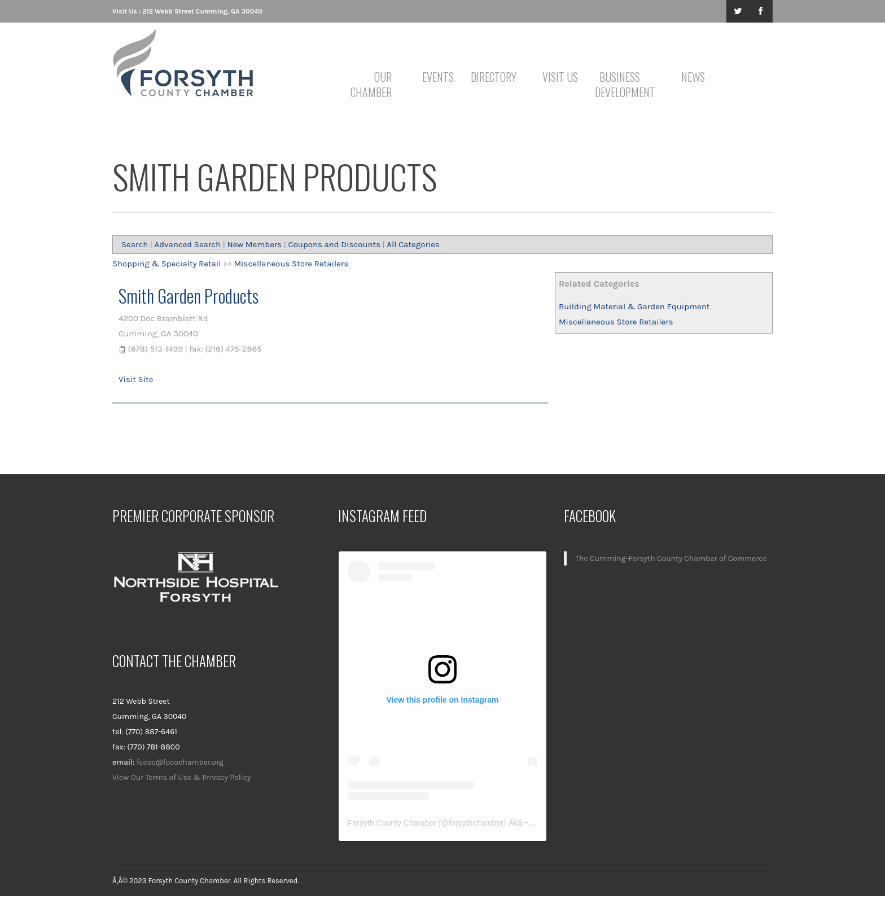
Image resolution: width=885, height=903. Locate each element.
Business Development (622, 84)
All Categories (413, 244)
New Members (254, 244)
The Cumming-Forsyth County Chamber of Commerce (671, 558)
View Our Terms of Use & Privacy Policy (181, 777)
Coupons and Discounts (334, 244)
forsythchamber (476, 822)
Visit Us (560, 76)
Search (134, 244)
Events (438, 76)
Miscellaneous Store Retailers (616, 322)
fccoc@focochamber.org (180, 762)
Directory (493, 76)
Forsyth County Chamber (392, 822)
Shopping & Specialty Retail (166, 263)
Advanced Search (188, 244)
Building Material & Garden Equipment (634, 306)
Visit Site (136, 379)
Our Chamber (371, 84)
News (693, 76)
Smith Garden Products (189, 295)
